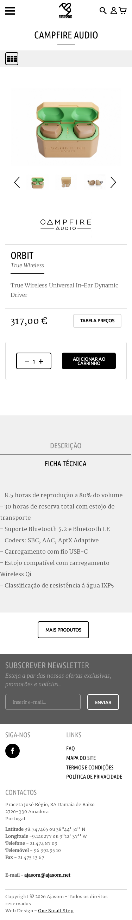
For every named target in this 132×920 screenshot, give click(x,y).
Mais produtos (63, 629)
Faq (70, 748)
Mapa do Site (81, 758)
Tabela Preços (97, 320)
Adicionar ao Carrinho (89, 361)
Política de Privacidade (94, 776)
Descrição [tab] (66, 445)
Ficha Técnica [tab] (66, 463)
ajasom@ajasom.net (47, 875)
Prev (19, 182)
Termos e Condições (89, 767)
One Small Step (56, 911)
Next (115, 182)
